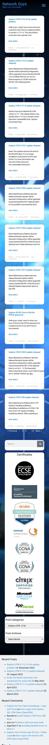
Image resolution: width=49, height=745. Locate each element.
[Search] (40, 448)
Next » (39, 434)
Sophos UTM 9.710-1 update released (24, 147)
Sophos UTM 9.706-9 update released (24, 355)
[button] (44, 5)
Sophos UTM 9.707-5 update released (24, 272)
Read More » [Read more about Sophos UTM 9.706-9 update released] (13, 383)
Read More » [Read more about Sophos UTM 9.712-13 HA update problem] (13, 42)
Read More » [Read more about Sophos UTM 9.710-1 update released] (13, 172)
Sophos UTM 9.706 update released (24, 401)
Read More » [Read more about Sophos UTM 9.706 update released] (13, 423)
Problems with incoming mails (29, 726)
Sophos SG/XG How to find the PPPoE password (22, 316)
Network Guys (14, 4)
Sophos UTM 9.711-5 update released (24, 106)
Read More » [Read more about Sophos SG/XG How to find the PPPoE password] (13, 337)
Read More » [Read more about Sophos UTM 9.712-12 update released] (13, 89)
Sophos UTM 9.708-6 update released (24, 230)
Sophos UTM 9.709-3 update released (24, 190)
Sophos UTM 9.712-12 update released (26, 675)
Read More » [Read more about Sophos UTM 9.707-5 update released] (13, 297)
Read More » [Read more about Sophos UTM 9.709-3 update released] (13, 212)
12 (32, 434)
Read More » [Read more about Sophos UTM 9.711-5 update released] (13, 129)
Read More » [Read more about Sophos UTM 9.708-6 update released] (13, 253)
